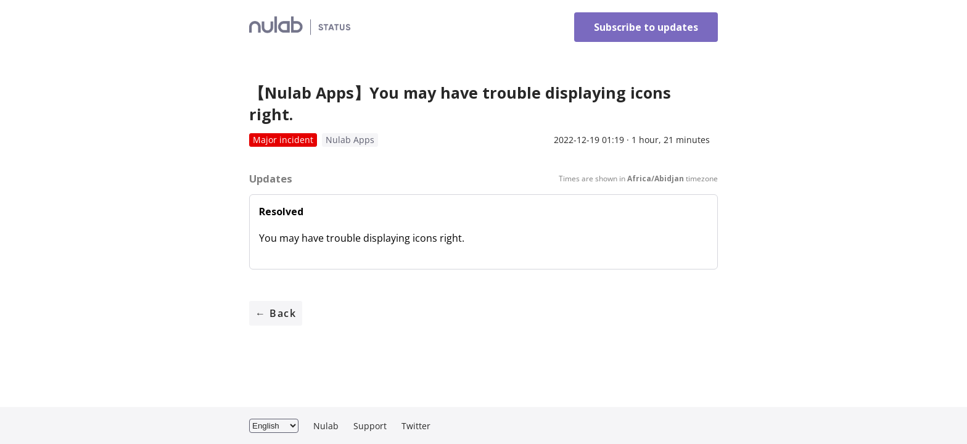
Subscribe (646, 27)
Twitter (415, 426)
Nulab (326, 426)
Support (370, 426)
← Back (275, 313)
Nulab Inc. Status (352, 27)
